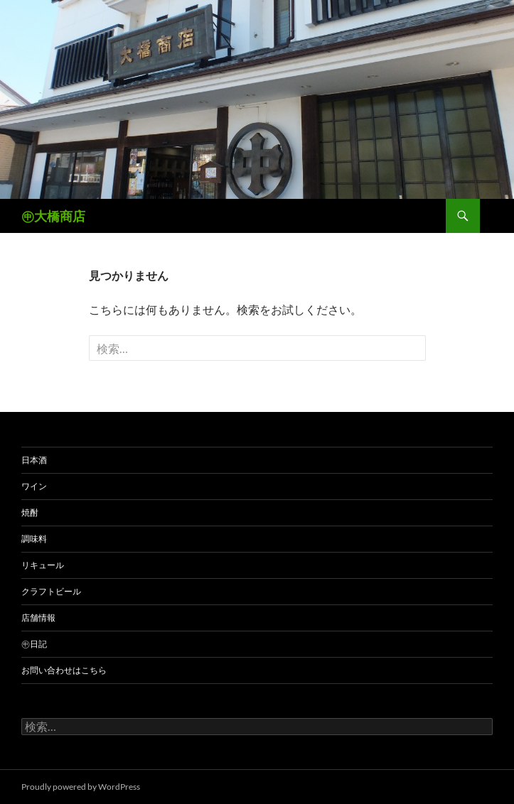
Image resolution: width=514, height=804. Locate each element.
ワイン (34, 486)
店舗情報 (38, 617)
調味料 (34, 538)
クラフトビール (51, 591)
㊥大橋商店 (53, 216)
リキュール (42, 565)
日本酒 (34, 460)
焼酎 (29, 512)
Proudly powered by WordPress (80, 786)
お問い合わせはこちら (64, 670)
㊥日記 (34, 644)
